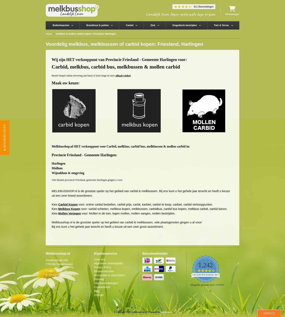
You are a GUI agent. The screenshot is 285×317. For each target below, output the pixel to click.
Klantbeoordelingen (106, 283)
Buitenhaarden (61, 25)
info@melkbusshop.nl (62, 274)
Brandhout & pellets (97, 25)
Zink (152, 25)
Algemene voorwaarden (108, 263)
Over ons (99, 259)
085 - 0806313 (57, 270)
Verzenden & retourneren (109, 275)
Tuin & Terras (221, 25)
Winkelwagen (232, 11)
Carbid (129, 25)
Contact (99, 295)
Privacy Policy (102, 267)
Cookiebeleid (102, 287)
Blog (97, 291)
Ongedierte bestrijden (184, 25)
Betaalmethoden (104, 271)
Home (49, 33)
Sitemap (99, 279)
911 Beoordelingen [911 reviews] (204, 6)
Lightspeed (166, 312)
